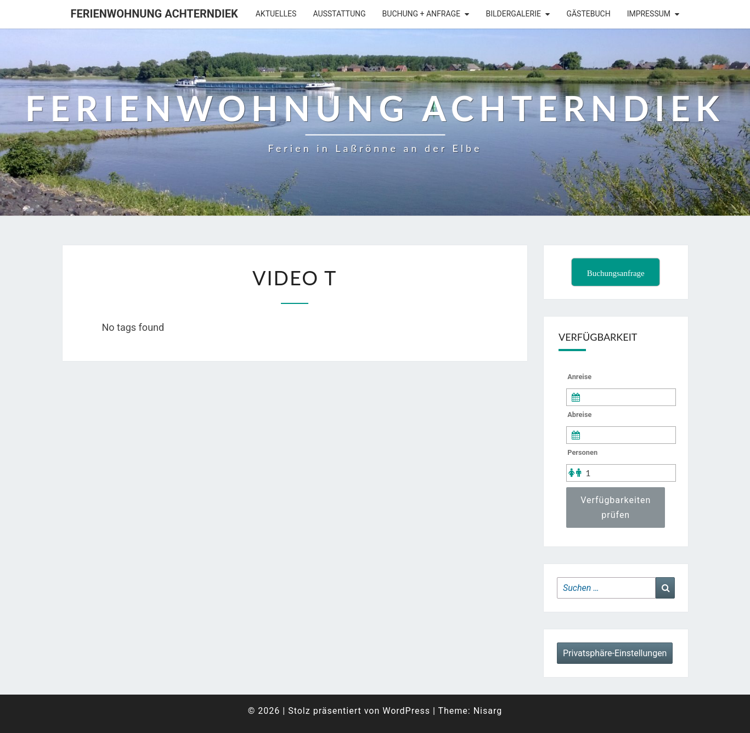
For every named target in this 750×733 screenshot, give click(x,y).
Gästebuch (588, 13)
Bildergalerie (513, 13)
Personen (582, 452)
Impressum (648, 13)
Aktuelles (276, 13)
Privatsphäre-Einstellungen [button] (615, 653)
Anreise (579, 377)
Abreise (579, 414)
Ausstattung (339, 13)
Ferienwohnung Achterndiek (154, 13)
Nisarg (488, 711)
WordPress (406, 711)
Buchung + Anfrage (421, 13)
